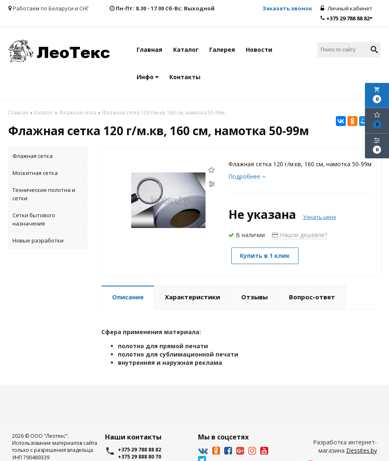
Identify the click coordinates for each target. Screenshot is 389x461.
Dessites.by (361, 450)
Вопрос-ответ (312, 297)
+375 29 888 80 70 (139, 456)
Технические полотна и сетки (43, 194)
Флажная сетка (32, 156)
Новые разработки (38, 240)
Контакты (185, 77)
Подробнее (247, 176)
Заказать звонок (287, 8)
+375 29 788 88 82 (346, 18)
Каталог (185, 49)
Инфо (148, 77)
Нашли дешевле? (299, 235)
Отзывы (254, 297)
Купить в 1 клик (265, 256)
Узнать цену (319, 217)
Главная (149, 49)
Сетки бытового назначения (33, 219)
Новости (259, 49)
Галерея (222, 49)
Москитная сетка (35, 173)
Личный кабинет (346, 8)
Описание (128, 297)
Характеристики (192, 297)
